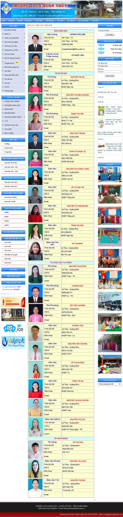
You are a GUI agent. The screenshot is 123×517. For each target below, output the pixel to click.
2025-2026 (8, 242)
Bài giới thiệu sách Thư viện (107, 92)
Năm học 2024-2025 (11, 163)
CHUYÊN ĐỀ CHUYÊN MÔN (13, 178)
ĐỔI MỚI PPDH (10, 113)
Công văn (11, 21)
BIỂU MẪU (13, 140)
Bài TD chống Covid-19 (12, 58)
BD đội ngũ (50, 21)
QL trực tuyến (84, 21)
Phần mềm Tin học (13, 276)
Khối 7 (7, 217)
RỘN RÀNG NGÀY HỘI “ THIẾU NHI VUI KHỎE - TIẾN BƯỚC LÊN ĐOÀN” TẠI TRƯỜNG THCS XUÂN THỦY (110, 148)
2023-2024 (8, 250)
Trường (7, 144)
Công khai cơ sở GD (15, 50)
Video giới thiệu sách (11, 75)
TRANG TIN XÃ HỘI (11, 125)
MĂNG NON (9, 109)
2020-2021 (8, 259)
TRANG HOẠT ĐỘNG (12, 101)
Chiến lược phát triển (15, 38)
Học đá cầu (8, 79)
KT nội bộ (72, 21)
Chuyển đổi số (12, 62)
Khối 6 (7, 212)
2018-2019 (8, 263)
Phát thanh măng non (12, 67)
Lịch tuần (40, 21)
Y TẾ (6, 121)
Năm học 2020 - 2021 (11, 167)
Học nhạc (15, 71)
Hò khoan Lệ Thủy (11, 46)
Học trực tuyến (15, 54)
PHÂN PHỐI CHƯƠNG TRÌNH (13, 159)
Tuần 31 (100, 139)
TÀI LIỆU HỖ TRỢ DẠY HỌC (13, 232)
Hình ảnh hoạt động (15, 42)
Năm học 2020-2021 (11, 186)
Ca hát (7, 87)
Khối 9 (7, 225)
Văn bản (20, 21)
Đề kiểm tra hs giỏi (11, 255)
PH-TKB (61, 21)
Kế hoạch (29, 21)
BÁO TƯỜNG (9, 133)
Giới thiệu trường (10, 30)
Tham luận (13, 269)
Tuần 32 (100, 102)
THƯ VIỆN (8, 129)
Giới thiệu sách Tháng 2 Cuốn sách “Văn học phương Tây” (113, 122)
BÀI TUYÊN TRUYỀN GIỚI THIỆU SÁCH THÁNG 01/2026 (110, 133)
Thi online (96, 21)
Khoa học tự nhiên (11, 197)
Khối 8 (7, 221)
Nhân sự (15, 34)
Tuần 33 (100, 87)
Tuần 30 (100, 157)
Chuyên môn (9, 148)
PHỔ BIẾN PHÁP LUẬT (12, 105)
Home (4, 21)
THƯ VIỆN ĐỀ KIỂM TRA (13, 238)
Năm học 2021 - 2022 (11, 171)
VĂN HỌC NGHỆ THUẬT (15, 117)
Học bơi (15, 83)
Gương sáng (9, 91)
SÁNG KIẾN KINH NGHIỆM (13, 193)
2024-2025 (8, 246)
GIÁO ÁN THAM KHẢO (13, 208)
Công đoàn (8, 152)
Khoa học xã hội (10, 201)
